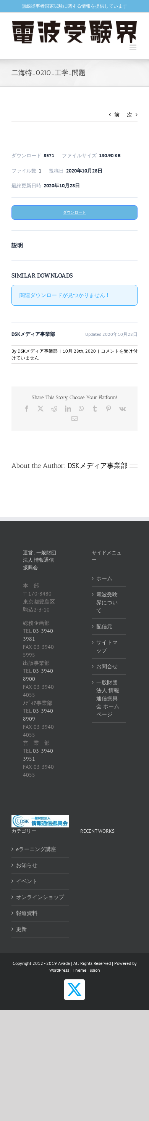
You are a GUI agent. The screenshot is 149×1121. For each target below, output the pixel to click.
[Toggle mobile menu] (134, 47)
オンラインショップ (40, 897)
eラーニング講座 (36, 849)
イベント (26, 881)
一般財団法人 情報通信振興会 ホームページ (107, 698)
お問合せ (107, 666)
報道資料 (26, 913)
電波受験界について (107, 602)
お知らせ (26, 865)
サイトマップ (107, 646)
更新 (21, 929)
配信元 (104, 626)
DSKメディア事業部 (38, 351)
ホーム (104, 578)
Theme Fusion (86, 970)
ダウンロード (74, 212)
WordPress (59, 970)
